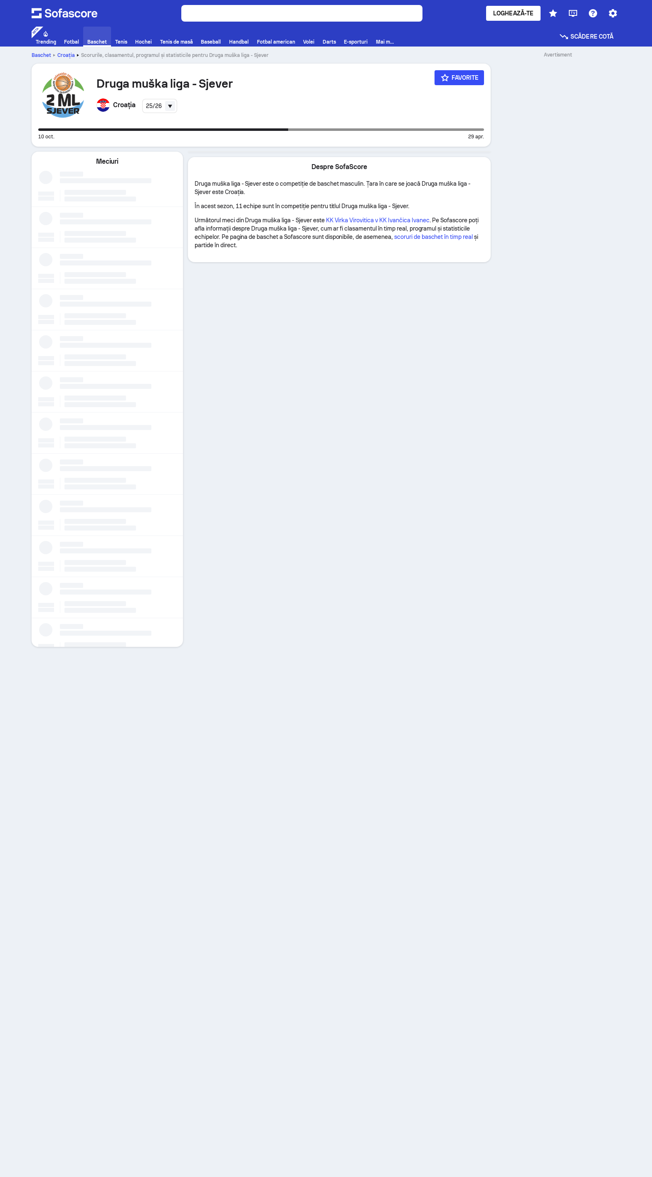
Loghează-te (513, 13)
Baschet (41, 55)
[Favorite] (459, 77)
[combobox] (159, 106)
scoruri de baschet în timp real (433, 236)
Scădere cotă (586, 37)
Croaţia (66, 55)
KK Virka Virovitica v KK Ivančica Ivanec (378, 220)
